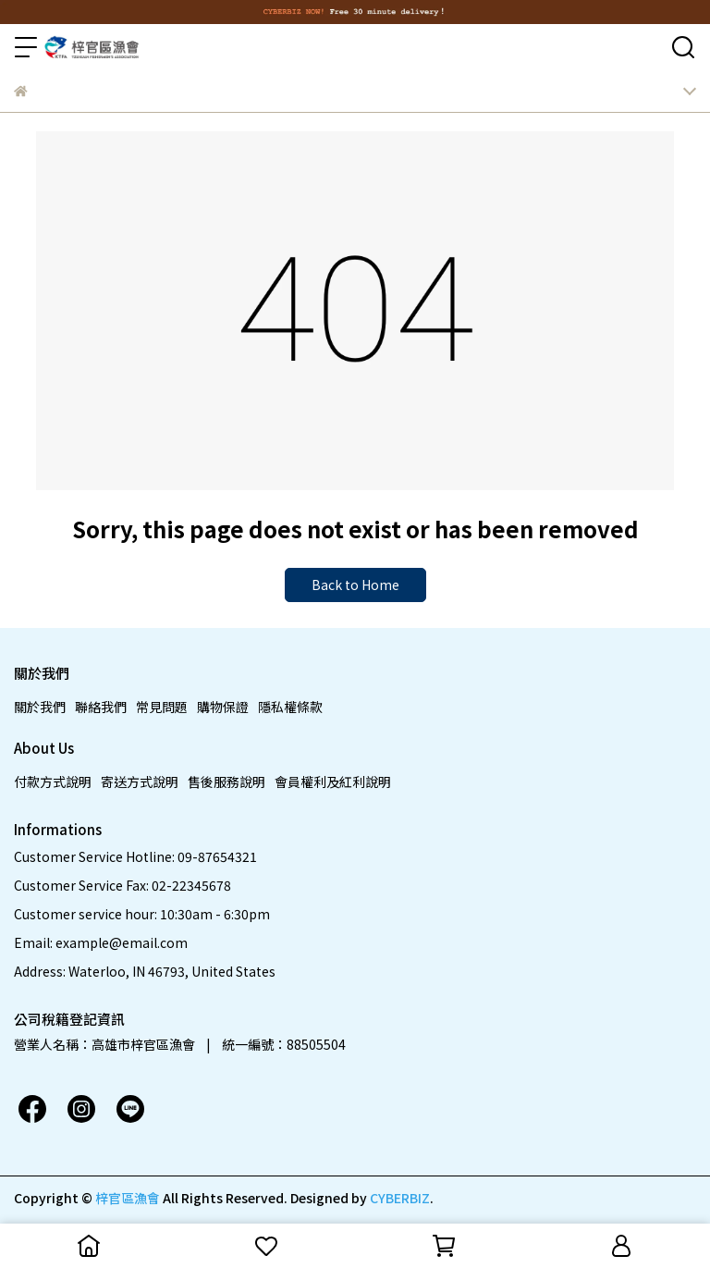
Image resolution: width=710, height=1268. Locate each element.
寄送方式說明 (139, 781)
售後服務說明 (226, 781)
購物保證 (223, 706)
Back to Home (355, 584)
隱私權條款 (290, 706)
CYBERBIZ (400, 1197)
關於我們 (40, 706)
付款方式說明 (53, 781)
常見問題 (162, 706)
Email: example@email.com (101, 942)
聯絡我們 (101, 706)
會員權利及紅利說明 (333, 781)
